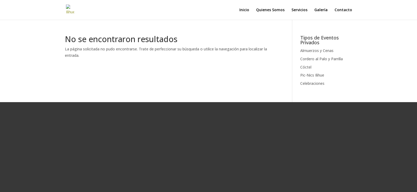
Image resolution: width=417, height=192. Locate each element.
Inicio (244, 10)
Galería (321, 10)
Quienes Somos (270, 10)
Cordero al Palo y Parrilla (321, 58)
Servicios (299, 10)
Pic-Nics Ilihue (312, 75)
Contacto (343, 10)
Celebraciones (312, 83)
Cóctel (305, 67)
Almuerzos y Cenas (316, 50)
